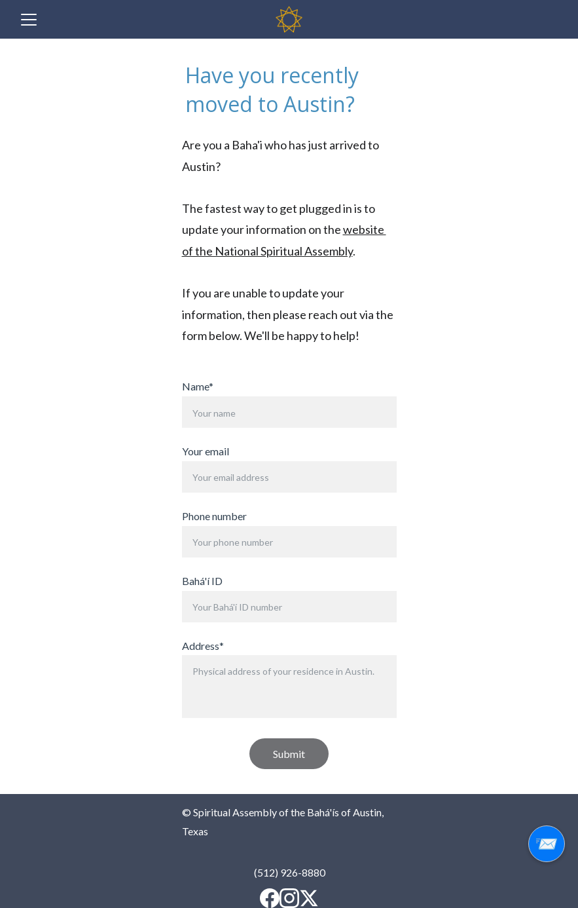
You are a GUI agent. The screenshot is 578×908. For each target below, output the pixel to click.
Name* (197, 386)
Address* (203, 645)
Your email (205, 451)
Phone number (214, 516)
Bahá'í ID (202, 581)
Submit (289, 753)
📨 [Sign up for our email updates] (546, 843)
